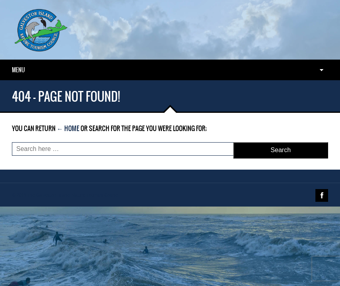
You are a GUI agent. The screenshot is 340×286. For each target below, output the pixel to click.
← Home (68, 128)
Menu (18, 70)
